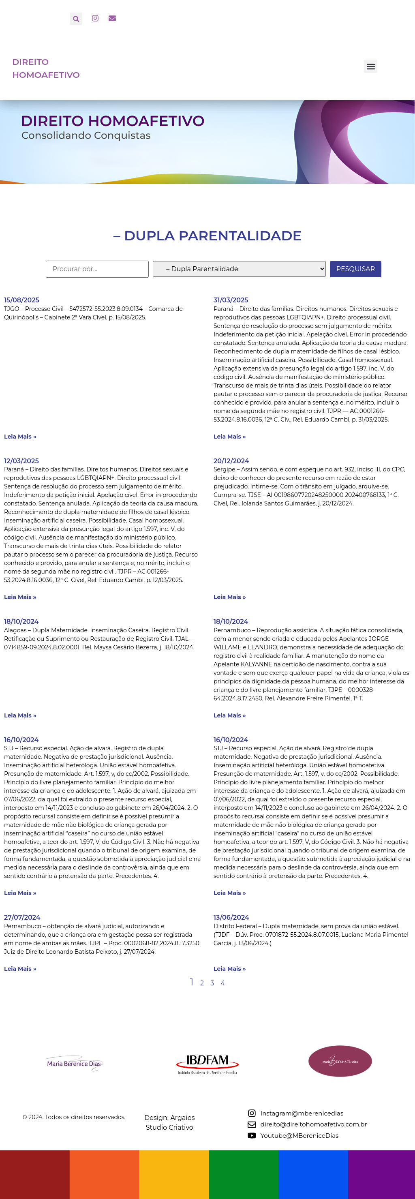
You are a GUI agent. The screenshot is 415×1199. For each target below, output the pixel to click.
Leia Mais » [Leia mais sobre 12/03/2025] (20, 597)
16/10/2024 (21, 740)
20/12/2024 (231, 461)
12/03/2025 (21, 461)
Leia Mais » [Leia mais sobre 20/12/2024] (230, 597)
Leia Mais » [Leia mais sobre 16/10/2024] (20, 893)
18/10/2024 (21, 621)
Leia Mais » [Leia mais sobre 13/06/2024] (230, 968)
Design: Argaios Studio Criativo (249, 1165)
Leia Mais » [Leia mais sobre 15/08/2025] (20, 436)
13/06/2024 (231, 917)
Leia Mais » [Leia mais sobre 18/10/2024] (20, 715)
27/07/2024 (22, 917)
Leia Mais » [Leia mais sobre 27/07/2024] (20, 968)
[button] (76, 19)
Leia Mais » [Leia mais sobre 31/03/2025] (230, 436)
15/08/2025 (21, 300)
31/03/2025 (231, 300)
